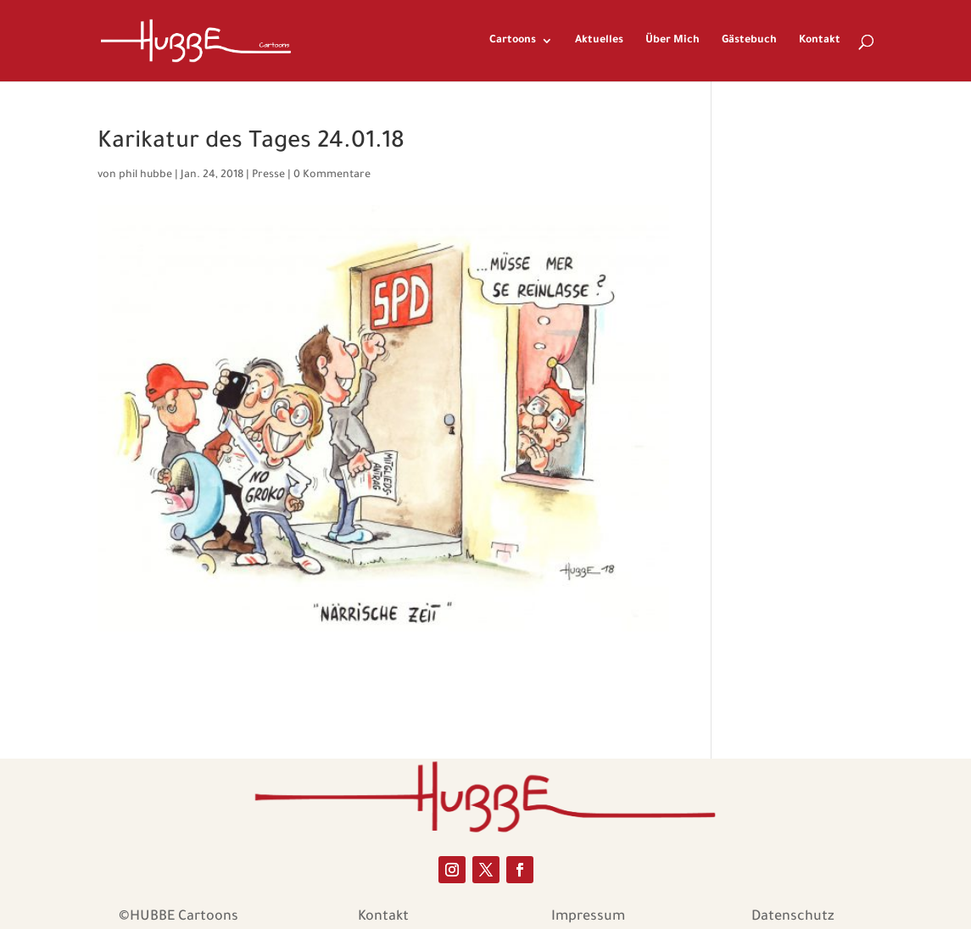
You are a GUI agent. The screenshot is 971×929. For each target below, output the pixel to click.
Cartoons (512, 41)
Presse (268, 175)
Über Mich (672, 41)
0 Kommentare (332, 175)
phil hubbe (145, 175)
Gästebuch (749, 41)
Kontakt (819, 41)
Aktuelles (599, 41)
